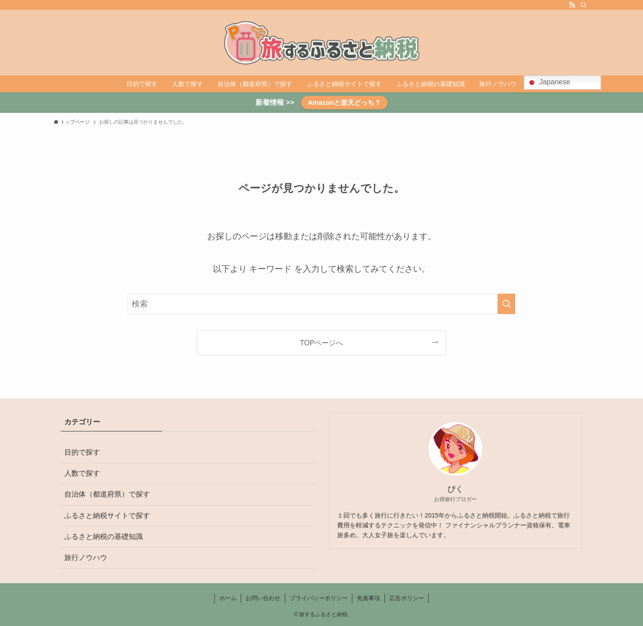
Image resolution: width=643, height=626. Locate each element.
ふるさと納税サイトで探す (107, 515)
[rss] (572, 5)
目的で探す (82, 452)
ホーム (228, 598)
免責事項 (368, 598)
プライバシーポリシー (319, 598)
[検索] (583, 5)
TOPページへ (321, 343)
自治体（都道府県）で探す (107, 494)
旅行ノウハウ (85, 557)
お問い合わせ (263, 598)
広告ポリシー (406, 598)
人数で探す (82, 473)
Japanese (548, 82)
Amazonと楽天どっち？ (344, 102)
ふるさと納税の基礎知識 (103, 536)
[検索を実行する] (506, 304)
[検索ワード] (321, 304)
